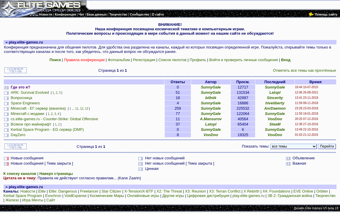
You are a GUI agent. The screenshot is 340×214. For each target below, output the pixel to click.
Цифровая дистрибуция (208, 195)
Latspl (274, 92)
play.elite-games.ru (249, 195)
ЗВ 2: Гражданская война (289, 195)
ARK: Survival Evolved (30, 92)
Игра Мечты (32, 200)
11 (76, 108)
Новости (27, 191)
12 (81, 108)
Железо (12, 200)
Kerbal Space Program (23, 195)
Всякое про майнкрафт (31, 124)
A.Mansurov (211, 119)
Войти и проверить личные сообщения (243, 60)
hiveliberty (275, 103)
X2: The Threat (169, 191)
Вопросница (21, 98)
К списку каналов (20, 173)
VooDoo (275, 119)
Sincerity (275, 98)
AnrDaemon (275, 108)
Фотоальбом (119, 60)
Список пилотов (172, 60)
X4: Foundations (276, 191)
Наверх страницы (56, 173)
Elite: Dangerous (63, 191)
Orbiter (322, 191)
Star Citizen (111, 191)
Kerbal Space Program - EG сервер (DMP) (47, 129)
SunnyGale (211, 87)
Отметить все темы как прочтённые (304, 70)
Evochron (53, 195)
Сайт (50, 200)
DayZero (18, 135)
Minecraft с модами (27, 113)
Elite (42, 191)
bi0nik (210, 98)
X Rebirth (251, 191)
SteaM (274, 124)
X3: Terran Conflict (224, 191)
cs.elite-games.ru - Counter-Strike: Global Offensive (54, 119)
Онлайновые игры (143, 195)
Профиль (198, 60)
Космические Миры (107, 195)
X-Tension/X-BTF (138, 191)
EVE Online (303, 191)
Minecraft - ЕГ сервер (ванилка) (38, 108)
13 (86, 108)
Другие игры (173, 195)
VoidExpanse (75, 195)
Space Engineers (25, 103)
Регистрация (144, 60)
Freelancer (89, 191)
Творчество (325, 195)
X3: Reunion (195, 191)
